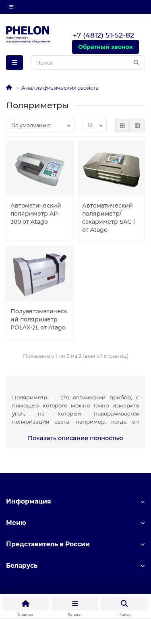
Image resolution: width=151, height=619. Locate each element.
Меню (75, 523)
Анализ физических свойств (60, 87)
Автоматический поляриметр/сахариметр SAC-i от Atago (108, 217)
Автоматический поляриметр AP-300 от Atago (35, 213)
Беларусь (75, 565)
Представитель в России (75, 544)
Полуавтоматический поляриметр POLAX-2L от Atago (38, 319)
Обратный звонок (105, 46)
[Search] (88, 62)
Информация (75, 501)
